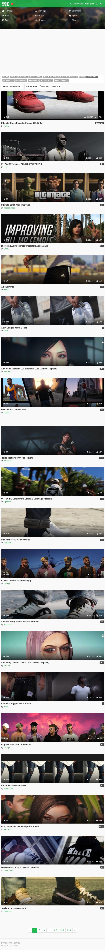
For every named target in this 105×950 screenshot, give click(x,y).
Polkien (7, 126)
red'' (5, 167)
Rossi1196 (8, 788)
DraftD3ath (8, 870)
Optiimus (7, 502)
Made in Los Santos (10, 946)
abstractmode (9, 208)
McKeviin (7, 543)
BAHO (6, 249)
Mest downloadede (43, 86)
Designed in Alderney (10, 943)
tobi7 (6, 331)
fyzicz (6, 290)
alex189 (7, 372)
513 (62, 930)
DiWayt (7, 584)
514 (69, 930)
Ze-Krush (7, 461)
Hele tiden (11, 86)
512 (55, 930)
